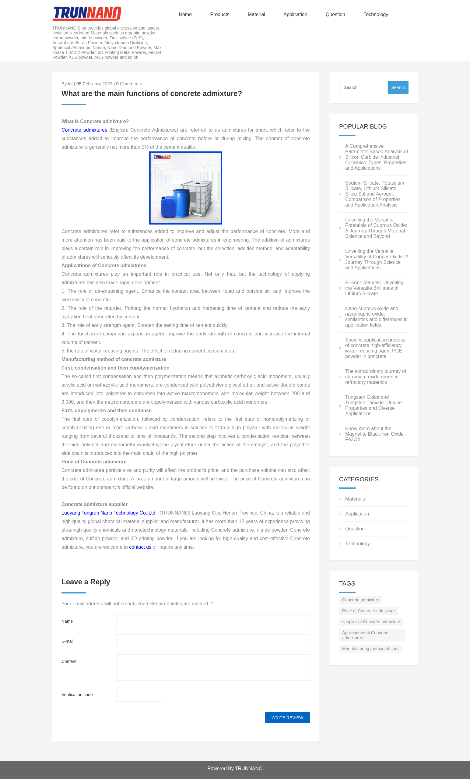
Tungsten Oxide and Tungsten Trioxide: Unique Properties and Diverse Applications (373, 405)
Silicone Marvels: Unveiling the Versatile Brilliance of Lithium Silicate (374, 288)
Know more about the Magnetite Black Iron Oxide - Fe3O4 (376, 434)
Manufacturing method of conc (370, 648)
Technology (375, 14)
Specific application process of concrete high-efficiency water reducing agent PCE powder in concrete (375, 348)
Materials (355, 498)
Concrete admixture (360, 599)
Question (335, 14)
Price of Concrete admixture (368, 610)
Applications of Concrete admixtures (365, 635)
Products (219, 14)
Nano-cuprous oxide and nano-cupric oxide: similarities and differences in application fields (376, 317)
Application (295, 14)
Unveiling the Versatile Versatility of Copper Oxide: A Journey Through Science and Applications (376, 259)
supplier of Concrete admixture (371, 621)
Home (185, 14)
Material (256, 14)
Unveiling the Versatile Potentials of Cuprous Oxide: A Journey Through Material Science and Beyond (376, 228)
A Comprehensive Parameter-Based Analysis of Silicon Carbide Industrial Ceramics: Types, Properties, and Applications (376, 157)
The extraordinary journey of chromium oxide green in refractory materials (375, 377)
